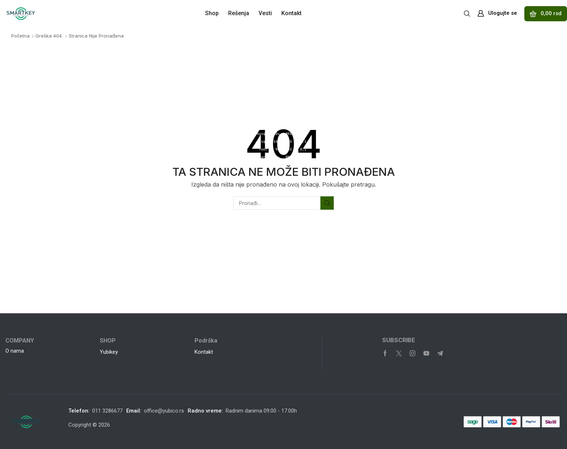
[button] (467, 13)
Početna (20, 36)
